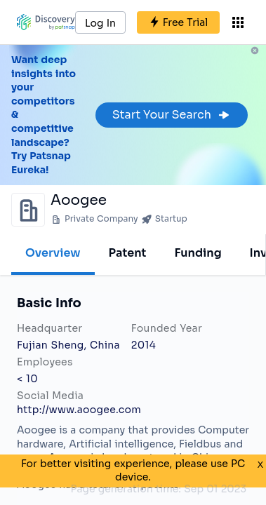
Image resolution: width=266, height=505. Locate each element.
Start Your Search (171, 114)
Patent (128, 252)
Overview (53, 252)
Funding (197, 252)
